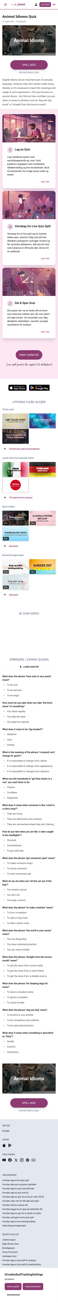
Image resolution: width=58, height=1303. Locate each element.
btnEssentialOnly (33, 1286)
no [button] (54, 4)
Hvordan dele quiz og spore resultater (19, 1184)
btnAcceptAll (13, 1286)
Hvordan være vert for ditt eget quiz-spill (20, 1201)
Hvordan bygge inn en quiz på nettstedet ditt (22, 1209)
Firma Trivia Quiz (10, 1252)
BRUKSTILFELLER (10, 1234)
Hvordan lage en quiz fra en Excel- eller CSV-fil (23, 1197)
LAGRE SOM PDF (29, 666)
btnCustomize (13, 1295)
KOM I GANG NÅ (29, 354)
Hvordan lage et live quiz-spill (15, 1180)
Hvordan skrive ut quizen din (15, 1205)
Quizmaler (13, 546)
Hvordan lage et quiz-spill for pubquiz (19, 1260)
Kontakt (5, 1131)
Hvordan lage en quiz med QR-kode (18, 1188)
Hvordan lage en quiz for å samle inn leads (21, 1213)
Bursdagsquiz (8, 1248)
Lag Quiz (45, 4)
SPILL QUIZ (29, 64)
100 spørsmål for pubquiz (21, 497)
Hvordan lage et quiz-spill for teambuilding (21, 1264)
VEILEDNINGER (9, 1175)
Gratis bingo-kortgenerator (14, 1225)
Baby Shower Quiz (10, 1244)
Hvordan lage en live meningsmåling (18, 1221)
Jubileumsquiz (9, 1240)
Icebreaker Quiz (9, 1256)
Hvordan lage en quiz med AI (15, 1193)
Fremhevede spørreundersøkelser (24, 449)
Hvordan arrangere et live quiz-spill (18, 1217)
